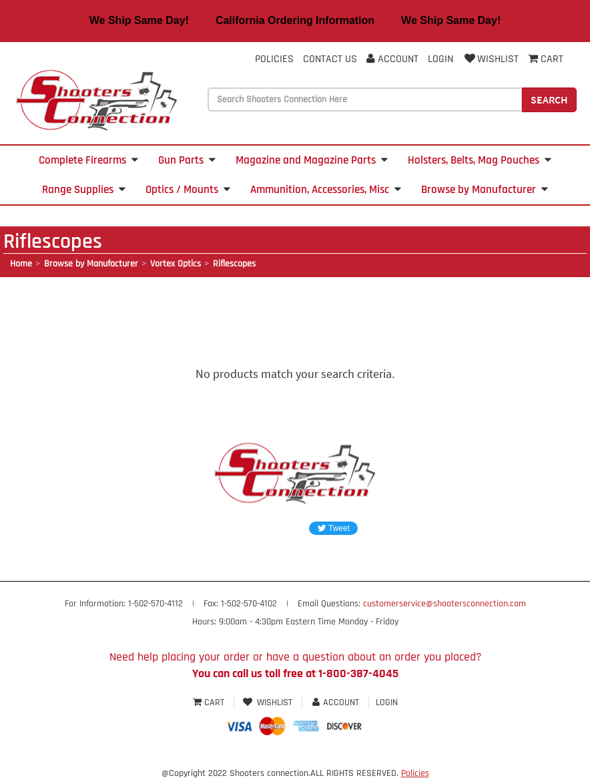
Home (21, 264)
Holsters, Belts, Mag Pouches (479, 160)
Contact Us (330, 59)
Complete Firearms (88, 160)
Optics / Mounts (187, 189)
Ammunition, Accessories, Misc (325, 189)
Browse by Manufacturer (484, 189)
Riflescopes (234, 264)
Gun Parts (187, 160)
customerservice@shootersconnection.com (444, 604)
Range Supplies (83, 189)
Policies (274, 59)
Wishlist (491, 59)
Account (392, 59)
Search (549, 99)
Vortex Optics (175, 264)
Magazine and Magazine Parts (312, 160)
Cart (210, 703)
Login (440, 59)
